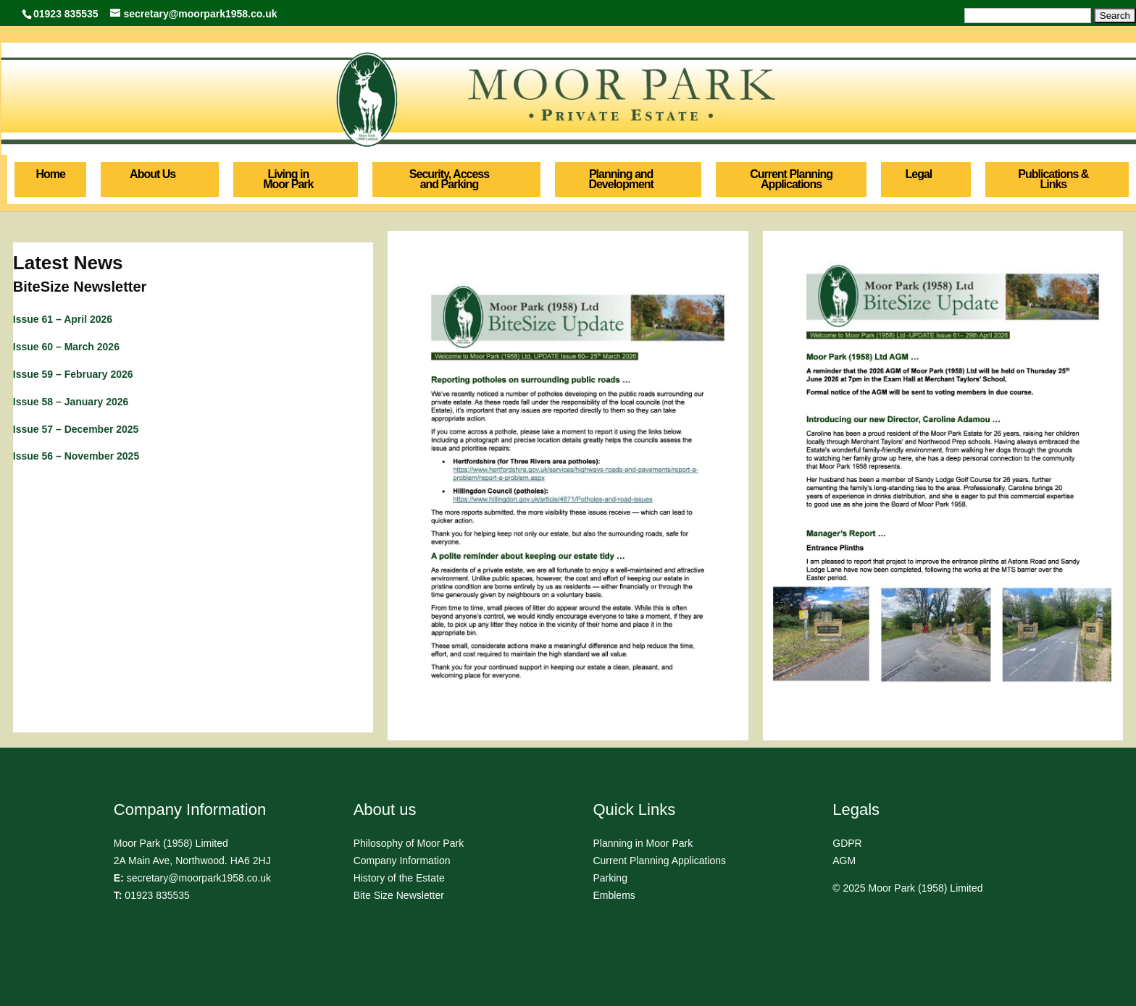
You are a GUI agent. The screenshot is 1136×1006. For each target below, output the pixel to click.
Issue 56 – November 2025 (76, 456)
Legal (919, 174)
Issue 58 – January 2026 (71, 401)
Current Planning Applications (791, 179)
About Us (152, 174)
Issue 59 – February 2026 (73, 374)
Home (50, 174)
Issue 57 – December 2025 (76, 429)
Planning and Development (620, 179)
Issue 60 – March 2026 (66, 346)
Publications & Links (1053, 179)
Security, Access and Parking (449, 179)
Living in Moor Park (288, 179)
